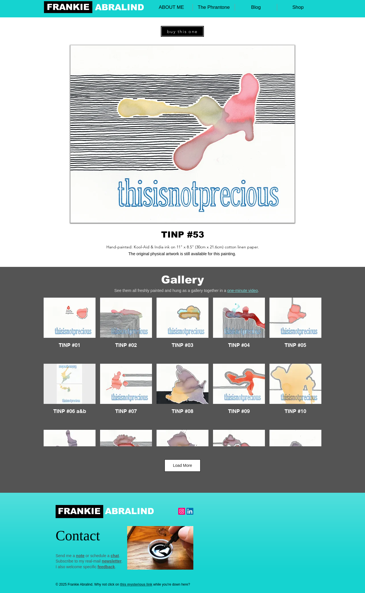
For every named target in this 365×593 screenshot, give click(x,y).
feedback (106, 567)
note (80, 555)
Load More (182, 465)
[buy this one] (182, 31)
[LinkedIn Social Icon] (189, 511)
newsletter (111, 561)
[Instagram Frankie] (181, 511)
